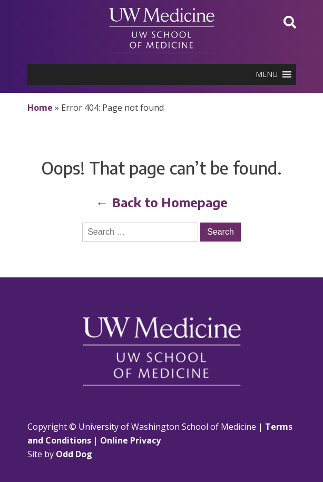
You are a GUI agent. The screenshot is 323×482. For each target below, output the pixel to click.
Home (40, 107)
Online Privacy (130, 440)
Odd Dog (74, 454)
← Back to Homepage (162, 202)
